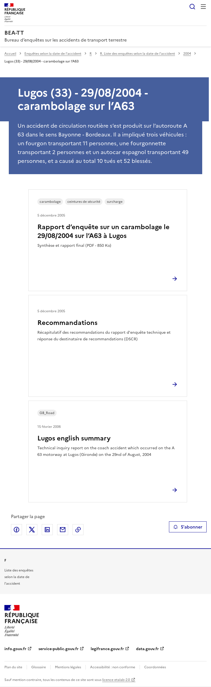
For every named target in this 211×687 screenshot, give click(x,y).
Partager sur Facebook (16, 529)
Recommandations (67, 323)
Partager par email (62, 529)
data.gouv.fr (147, 649)
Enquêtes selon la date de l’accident (52, 53)
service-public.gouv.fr (58, 649)
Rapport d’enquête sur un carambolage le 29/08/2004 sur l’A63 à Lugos (103, 231)
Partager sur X (31, 529)
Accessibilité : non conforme (112, 667)
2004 (187, 53)
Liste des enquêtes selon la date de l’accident (18, 577)
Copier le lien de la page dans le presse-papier (78, 529)
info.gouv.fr (15, 649)
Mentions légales (68, 667)
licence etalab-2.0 (116, 679)
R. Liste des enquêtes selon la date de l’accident (137, 53)
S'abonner (187, 527)
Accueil (10, 53)
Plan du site (13, 667)
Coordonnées (155, 667)
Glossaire (38, 667)
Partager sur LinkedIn (47, 529)
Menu (203, 6)
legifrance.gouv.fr (107, 649)
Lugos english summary (73, 438)
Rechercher (192, 6)
